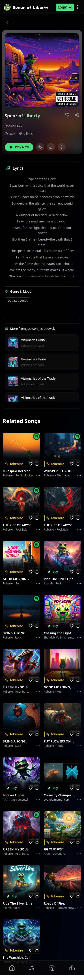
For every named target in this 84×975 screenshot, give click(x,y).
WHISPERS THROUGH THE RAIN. (60, 471)
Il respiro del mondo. (19, 471)
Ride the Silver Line (58, 579)
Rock (59, 583)
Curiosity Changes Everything (60, 795)
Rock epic (21, 529)
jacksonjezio (14, 125)
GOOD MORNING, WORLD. (19, 579)
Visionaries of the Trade (38, 378)
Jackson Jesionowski (32, 346)
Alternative (63, 475)
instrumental (19, 800)
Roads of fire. (54, 903)
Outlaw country (18, 300)
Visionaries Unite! (34, 340)
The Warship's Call (16, 957)
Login (65, 7)
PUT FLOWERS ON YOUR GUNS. (60, 741)
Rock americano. (67, 908)
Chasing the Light (57, 633)
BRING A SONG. (14, 633)
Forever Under (14, 795)
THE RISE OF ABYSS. (17, 525)
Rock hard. (22, 692)
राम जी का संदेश (54, 849)
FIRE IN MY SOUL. (16, 687)
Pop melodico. (24, 475)
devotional (60, 854)
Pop (17, 583)
